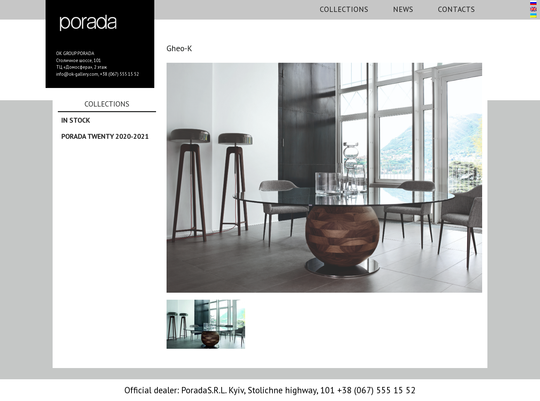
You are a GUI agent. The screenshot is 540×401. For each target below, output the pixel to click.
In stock (75, 120)
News (403, 9)
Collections (344, 9)
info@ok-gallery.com (77, 74)
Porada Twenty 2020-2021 (105, 136)
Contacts (456, 9)
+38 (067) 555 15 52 (119, 74)
